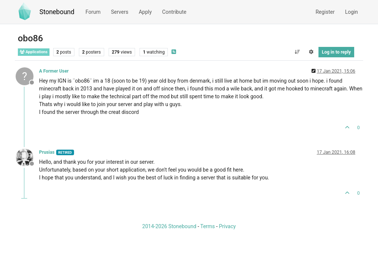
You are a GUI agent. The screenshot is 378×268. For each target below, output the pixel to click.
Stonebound (56, 12)
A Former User (54, 71)
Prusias (47, 152)
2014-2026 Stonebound (169, 226)
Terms (207, 226)
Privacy (227, 226)
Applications (34, 52)
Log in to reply (336, 52)
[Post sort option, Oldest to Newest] (297, 52)
